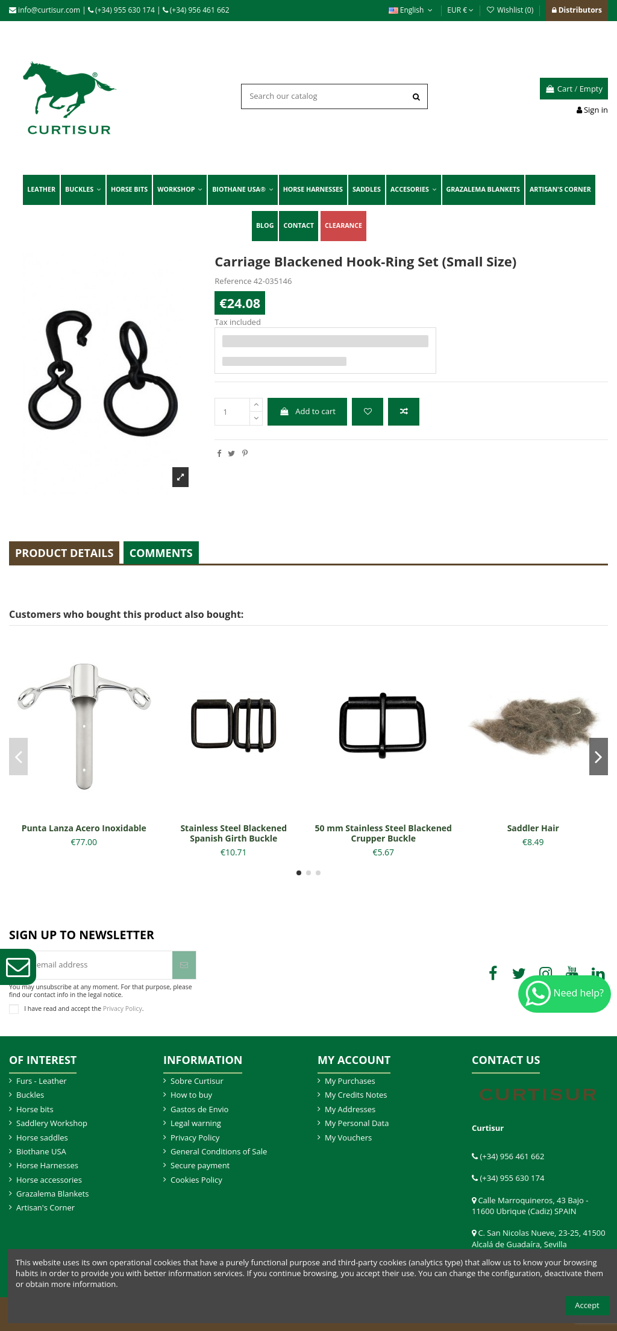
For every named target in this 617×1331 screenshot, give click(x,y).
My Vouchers (348, 1137)
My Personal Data (357, 1123)
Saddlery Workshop (51, 1123)
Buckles (30, 1094)
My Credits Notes (356, 1094)
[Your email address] (91, 965)
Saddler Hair (533, 828)
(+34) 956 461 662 (196, 10)
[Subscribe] (184, 965)
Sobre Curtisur (197, 1080)
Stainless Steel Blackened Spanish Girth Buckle (233, 833)
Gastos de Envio (199, 1109)
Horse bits (35, 1109)
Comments (161, 553)
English (412, 10)
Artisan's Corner (45, 1207)
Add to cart (308, 411)
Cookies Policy (196, 1179)
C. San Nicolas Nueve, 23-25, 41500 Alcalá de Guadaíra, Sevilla (539, 1238)
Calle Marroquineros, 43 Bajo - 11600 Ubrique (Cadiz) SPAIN (530, 1205)
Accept (587, 1305)
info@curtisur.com (44, 10)
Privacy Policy (122, 1008)
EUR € (460, 10)
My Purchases (350, 1080)
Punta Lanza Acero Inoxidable (84, 828)
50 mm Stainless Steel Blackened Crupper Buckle (383, 833)
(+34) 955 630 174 (121, 10)
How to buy (191, 1094)
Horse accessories (49, 1179)
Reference (233, 280)
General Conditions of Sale (219, 1151)
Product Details (64, 553)
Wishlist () (510, 10)
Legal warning (196, 1123)
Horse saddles (42, 1137)
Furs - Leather (41, 1080)
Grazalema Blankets (52, 1193)
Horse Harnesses (47, 1165)
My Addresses (350, 1109)
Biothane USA (41, 1151)
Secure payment (200, 1165)
